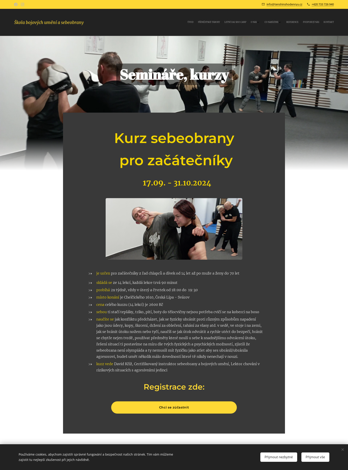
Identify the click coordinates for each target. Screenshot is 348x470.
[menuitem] (296, 22)
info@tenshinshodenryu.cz (284, 4)
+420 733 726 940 (323, 4)
